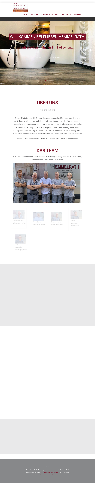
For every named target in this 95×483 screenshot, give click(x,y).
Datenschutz (51, 475)
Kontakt (77, 16)
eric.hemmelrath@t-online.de (50, 472)
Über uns (34, 16)
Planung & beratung (50, 16)
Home (25, 16)
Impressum (43, 475)
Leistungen (66, 16)
